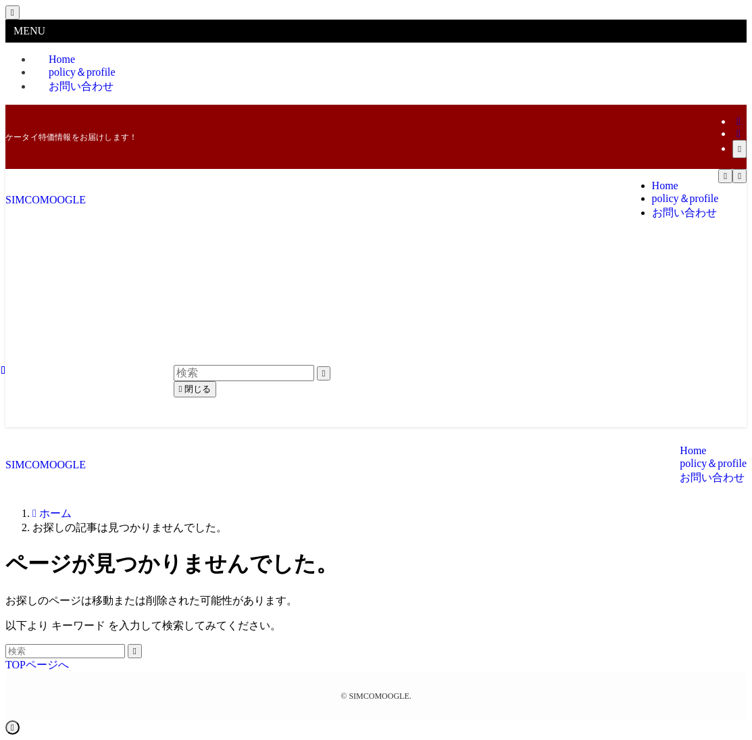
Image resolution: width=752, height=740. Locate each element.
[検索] (739, 149)
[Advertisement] (376, 332)
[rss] (738, 133)
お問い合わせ (81, 86)
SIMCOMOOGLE (45, 199)
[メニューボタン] (725, 176)
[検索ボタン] (739, 176)
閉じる (195, 389)
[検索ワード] (65, 651)
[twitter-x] (738, 121)
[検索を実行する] (135, 651)
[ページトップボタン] (12, 727)
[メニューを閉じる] (12, 12)
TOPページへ (37, 664)
